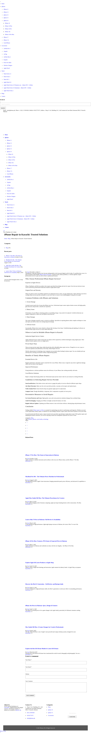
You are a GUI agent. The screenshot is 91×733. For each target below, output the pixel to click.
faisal (28, 272)
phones (34, 419)
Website (27, 674)
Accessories (51, 715)
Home (5, 238)
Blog (9, 238)
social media (40, 419)
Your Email (28, 667)
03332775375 (30, 715)
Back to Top (3, 731)
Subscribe (72, 716)
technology (45, 419)
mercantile (6, 707)
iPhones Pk (42, 728)
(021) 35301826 (30, 712)
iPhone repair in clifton (38, 410)
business (30, 419)
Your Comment (29, 681)
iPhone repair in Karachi (45, 274)
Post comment (30, 695)
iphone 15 (50, 712)
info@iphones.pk (31, 718)
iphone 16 (50, 709)
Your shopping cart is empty (9, 232)
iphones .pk (18, 710)
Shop (49, 707)
